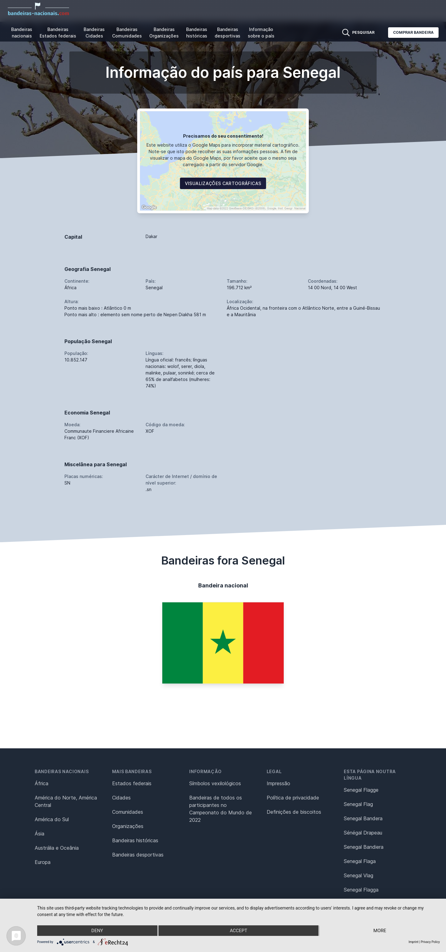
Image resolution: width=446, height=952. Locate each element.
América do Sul (52, 819)
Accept (238, 930)
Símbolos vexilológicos (215, 783)
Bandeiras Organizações (164, 32)
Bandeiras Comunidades (127, 32)
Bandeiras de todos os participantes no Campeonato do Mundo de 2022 (220, 809)
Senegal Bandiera (363, 847)
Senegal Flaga (360, 861)
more (380, 930)
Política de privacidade (293, 798)
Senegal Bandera (363, 818)
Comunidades (127, 812)
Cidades (121, 798)
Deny (97, 930)
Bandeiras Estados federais (58, 32)
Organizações (127, 826)
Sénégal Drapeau (363, 833)
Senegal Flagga (361, 890)
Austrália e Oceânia (57, 848)
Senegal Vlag (358, 875)
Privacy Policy (430, 942)
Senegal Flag (358, 804)
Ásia (39, 833)
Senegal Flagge (361, 790)
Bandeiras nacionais (21, 32)
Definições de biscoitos (294, 812)
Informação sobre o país (261, 32)
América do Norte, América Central (66, 801)
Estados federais (131, 783)
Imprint (413, 942)
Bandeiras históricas (196, 32)
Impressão (278, 783)
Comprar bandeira (413, 32)
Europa (42, 862)
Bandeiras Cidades (94, 32)
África (41, 783)
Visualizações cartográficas (223, 183)
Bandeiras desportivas (227, 32)
